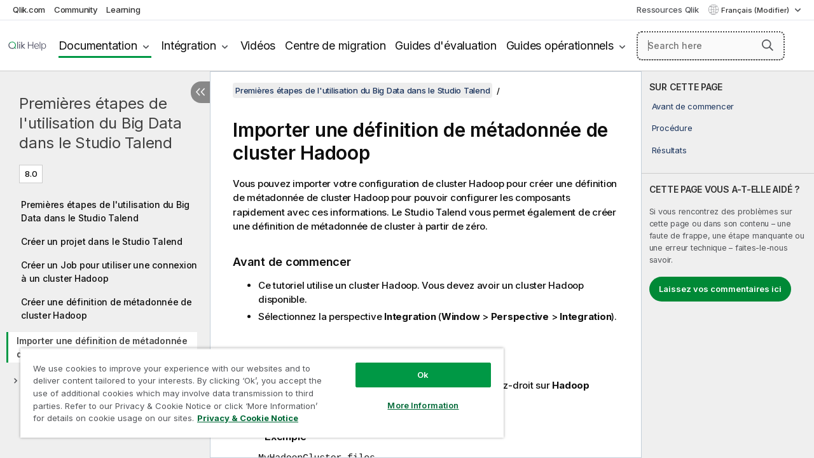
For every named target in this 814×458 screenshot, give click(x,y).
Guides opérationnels (560, 45)
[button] (767, 45)
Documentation (98, 45)
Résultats (669, 150)
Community (76, 9)
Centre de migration (335, 45)
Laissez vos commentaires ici (720, 289)
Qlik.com (29, 9)
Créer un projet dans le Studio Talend (102, 241)
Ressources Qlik (667, 9)
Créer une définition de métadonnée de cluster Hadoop (106, 308)
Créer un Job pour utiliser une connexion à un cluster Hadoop (109, 272)
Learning (123, 9)
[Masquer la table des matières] (200, 92)
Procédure (672, 128)
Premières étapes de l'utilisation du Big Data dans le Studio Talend (100, 123)
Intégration (188, 45)
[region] (256, 388)
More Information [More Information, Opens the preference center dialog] (413, 396)
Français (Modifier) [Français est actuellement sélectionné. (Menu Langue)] (756, 10)
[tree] (105, 288)
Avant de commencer (693, 106)
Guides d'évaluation (445, 45)
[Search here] (710, 45)
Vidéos (258, 45)
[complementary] (728, 264)
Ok (413, 365)
